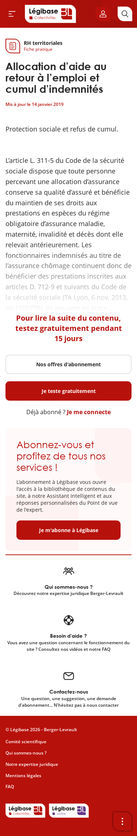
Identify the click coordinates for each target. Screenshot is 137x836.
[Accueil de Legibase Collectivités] (50, 14)
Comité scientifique (25, 741)
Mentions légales (23, 775)
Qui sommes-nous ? (25, 753)
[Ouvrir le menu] (12, 14)
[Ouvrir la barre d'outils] (122, 821)
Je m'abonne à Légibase (68, 530)
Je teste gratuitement (69, 391)
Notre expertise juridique (31, 764)
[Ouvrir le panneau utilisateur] (103, 14)
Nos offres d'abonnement (68, 364)
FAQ (9, 786)
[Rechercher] (125, 14)
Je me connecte (89, 412)
